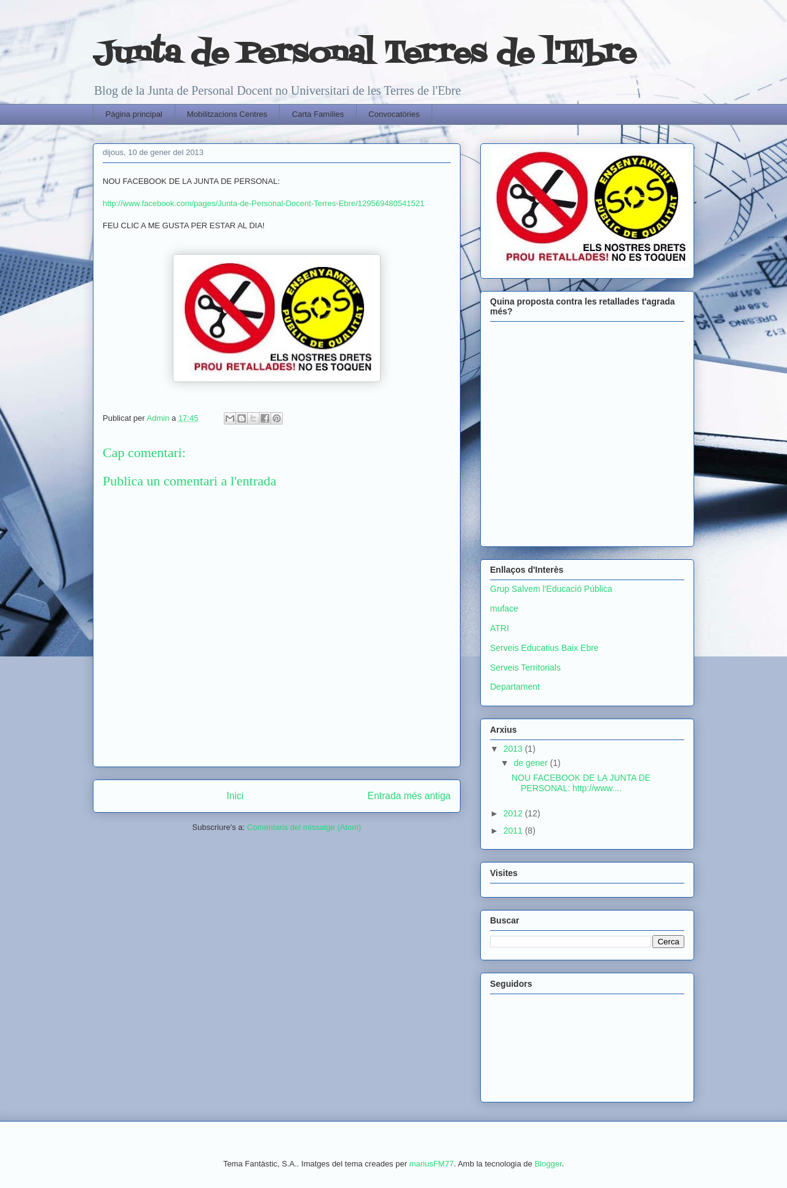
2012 (514, 813)
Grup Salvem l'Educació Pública (551, 589)
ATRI (499, 628)
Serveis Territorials (525, 667)
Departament (515, 687)
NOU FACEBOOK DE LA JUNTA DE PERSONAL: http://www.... (581, 783)
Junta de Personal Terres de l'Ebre (364, 54)
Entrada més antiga (409, 796)
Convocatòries (393, 114)
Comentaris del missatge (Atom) (304, 827)
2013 (514, 749)
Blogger (547, 1163)
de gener (531, 763)
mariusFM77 (431, 1163)
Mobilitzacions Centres (227, 114)
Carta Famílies (318, 114)
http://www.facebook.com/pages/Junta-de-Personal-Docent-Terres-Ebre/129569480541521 (263, 203)
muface (504, 608)
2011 (514, 830)
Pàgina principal (134, 114)
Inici (235, 796)
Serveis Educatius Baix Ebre (544, 648)
